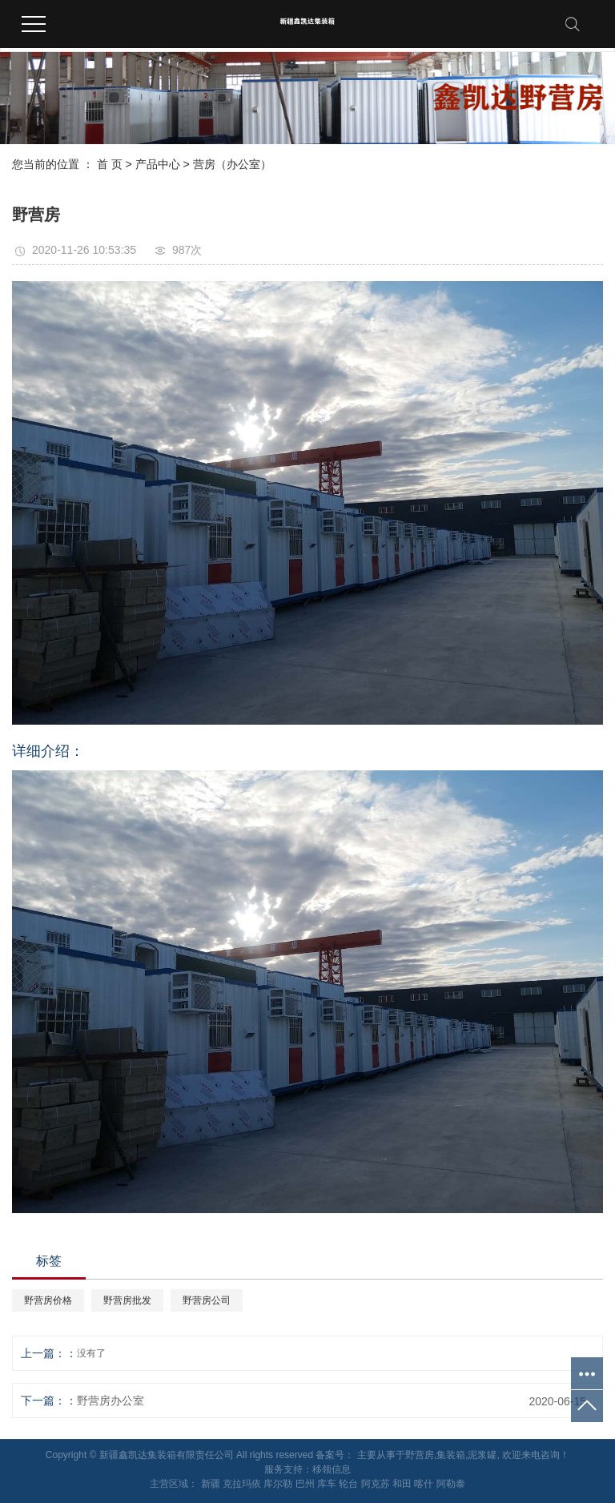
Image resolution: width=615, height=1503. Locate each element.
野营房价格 (48, 1300)
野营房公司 (207, 1300)
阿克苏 (375, 1483)
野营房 (419, 1455)
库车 (326, 1483)
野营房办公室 (110, 1400)
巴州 (305, 1483)
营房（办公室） (232, 164)
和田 (402, 1483)
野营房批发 (127, 1300)
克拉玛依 (242, 1483)
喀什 (423, 1483)
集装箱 (450, 1455)
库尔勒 (277, 1483)
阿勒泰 (450, 1483)
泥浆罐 (482, 1455)
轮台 (348, 1483)
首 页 (110, 164)
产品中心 (157, 164)
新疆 (210, 1483)
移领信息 (331, 1469)
